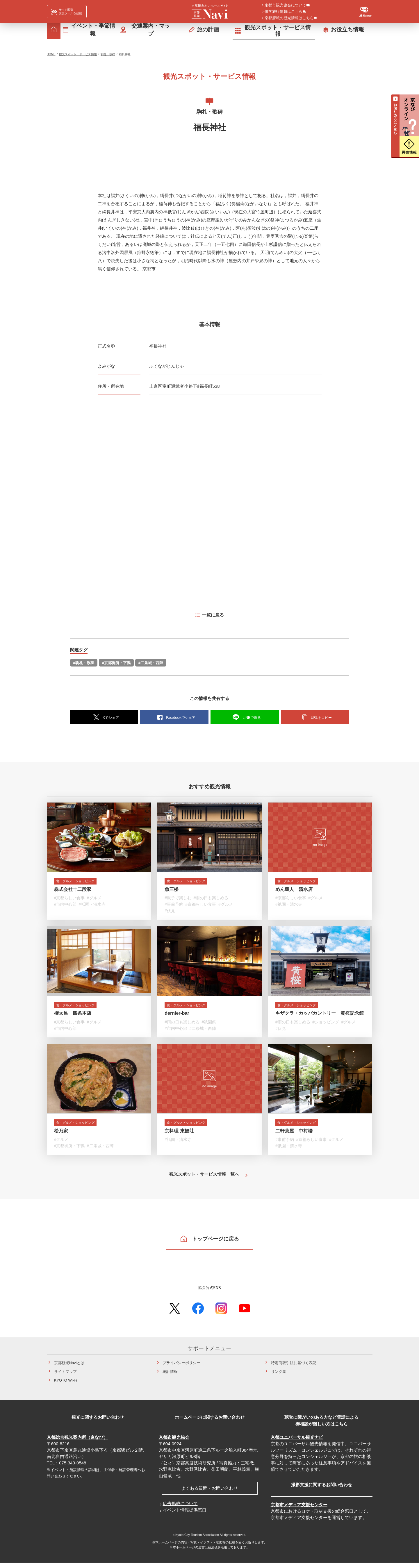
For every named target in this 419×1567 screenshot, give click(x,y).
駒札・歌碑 (108, 54)
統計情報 (170, 1376)
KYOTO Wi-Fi (65, 1385)
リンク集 (278, 1376)
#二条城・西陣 (150, 663)
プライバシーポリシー (181, 1367)
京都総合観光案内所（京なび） (77, 1441)
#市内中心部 (65, 905)
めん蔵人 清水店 (294, 890)
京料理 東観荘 (179, 1134)
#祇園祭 (209, 1024)
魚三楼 (172, 890)
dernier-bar (177, 1016)
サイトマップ (65, 1376)
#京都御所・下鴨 (116, 663)
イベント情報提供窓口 (184, 1514)
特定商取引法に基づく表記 (293, 1367)
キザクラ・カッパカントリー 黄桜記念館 (319, 1016)
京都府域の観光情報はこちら (289, 18)
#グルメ (94, 899)
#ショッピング (325, 1024)
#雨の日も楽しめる (211, 899)
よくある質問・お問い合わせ (209, 1492)
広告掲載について (180, 1508)
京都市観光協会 (174, 1441)
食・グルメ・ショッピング (81, 882)
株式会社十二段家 (72, 890)
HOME (51, 54)
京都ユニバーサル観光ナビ (297, 1441)
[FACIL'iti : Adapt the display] (66, 11)
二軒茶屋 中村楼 (294, 1134)
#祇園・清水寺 (92, 905)
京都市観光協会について (285, 5)
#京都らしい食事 (69, 899)
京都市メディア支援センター (299, 1509)
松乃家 (61, 1134)
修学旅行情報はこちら (283, 12)
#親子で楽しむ (178, 899)
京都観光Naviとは (69, 1367)
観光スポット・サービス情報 (78, 54)
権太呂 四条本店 (72, 1016)
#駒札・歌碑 (83, 663)
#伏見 (170, 912)
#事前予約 (174, 905)
